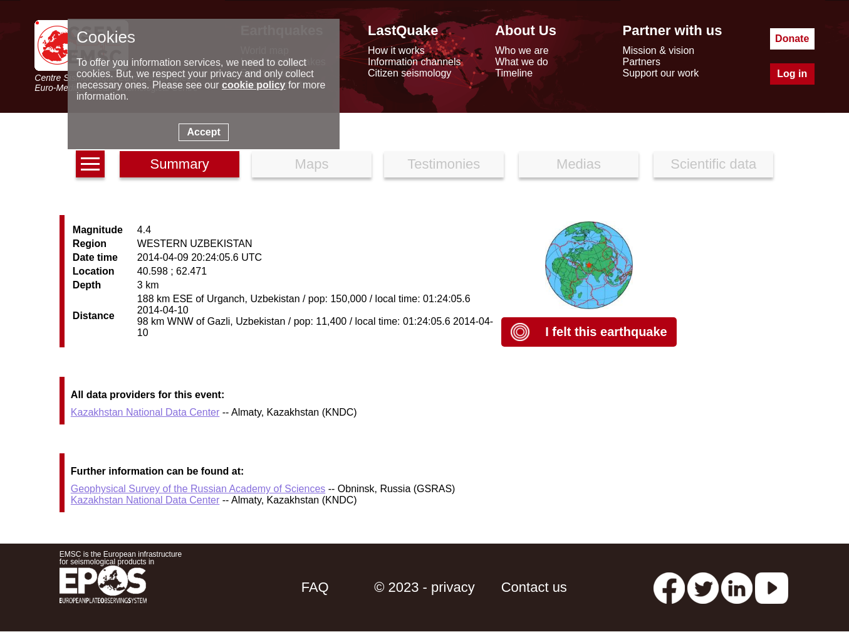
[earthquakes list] (90, 163)
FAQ (315, 587)
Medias (578, 164)
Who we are (521, 50)
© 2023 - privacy (424, 587)
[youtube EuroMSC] (771, 587)
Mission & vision (658, 50)
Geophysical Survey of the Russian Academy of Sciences (198, 488)
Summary (179, 164)
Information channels (414, 61)
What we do (521, 61)
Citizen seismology (409, 73)
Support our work (660, 73)
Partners (641, 61)
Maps (312, 164)
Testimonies (443, 164)
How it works (396, 50)
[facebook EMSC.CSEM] (669, 587)
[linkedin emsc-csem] (737, 587)
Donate (792, 38)
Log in (792, 73)
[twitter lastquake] (703, 587)
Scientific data (713, 164)
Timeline (514, 73)
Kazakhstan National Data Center (145, 412)
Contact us (534, 587)
